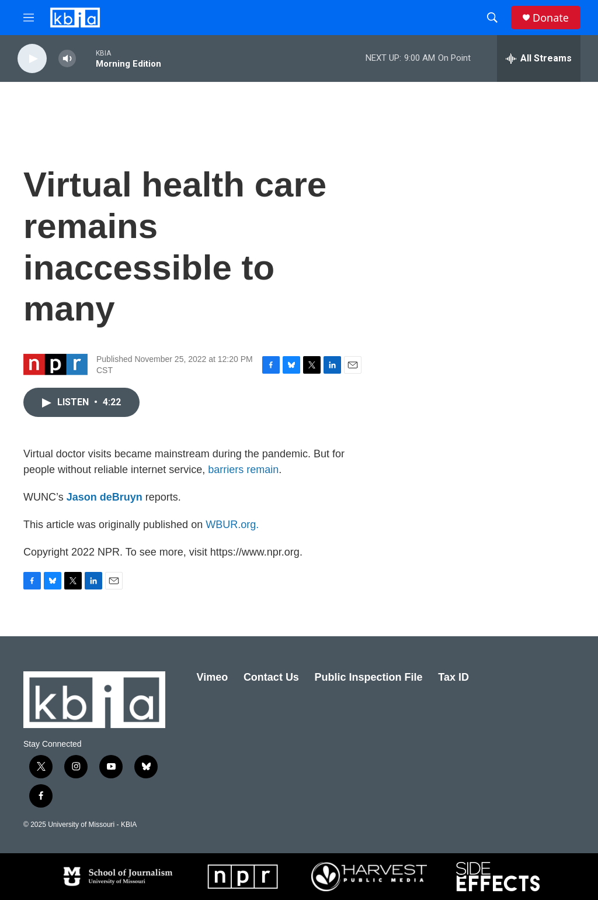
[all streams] (538, 58)
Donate (551, 18)
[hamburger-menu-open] (29, 17)
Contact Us (271, 677)
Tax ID (453, 677)
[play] (32, 58)
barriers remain (243, 469)
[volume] (67, 59)
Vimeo (212, 677)
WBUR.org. (232, 524)
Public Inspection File (369, 677)
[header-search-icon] (492, 17)
